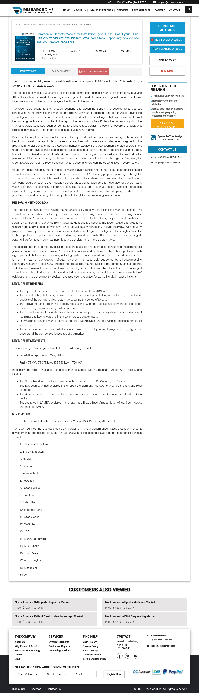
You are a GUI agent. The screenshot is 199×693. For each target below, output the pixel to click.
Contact (174, 10)
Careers (160, 10)
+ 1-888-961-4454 (122, 2)
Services (122, 10)
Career (18, 654)
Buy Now (167, 71)
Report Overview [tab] (28, 71)
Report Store (29, 24)
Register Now (114, 674)
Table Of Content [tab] (60, 71)
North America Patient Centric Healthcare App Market (49, 616)
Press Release (141, 10)
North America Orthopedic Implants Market (42, 602)
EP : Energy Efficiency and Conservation (49, 54)
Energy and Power (47, 24)
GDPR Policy (90, 642)
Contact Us (54, 689)
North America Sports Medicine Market (130, 602)
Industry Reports (101, 10)
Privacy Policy (90, 646)
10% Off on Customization (167, 125)
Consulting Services (60, 650)
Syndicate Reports (59, 642)
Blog (17, 659)
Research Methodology (27, 650)
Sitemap (36, 689)
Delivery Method (92, 654)
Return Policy (90, 650)
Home (66, 10)
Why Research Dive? (26, 646)
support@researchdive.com (170, 2)
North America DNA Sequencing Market (130, 616)
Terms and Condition (94, 659)
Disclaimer (18, 689)
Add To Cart (167, 60)
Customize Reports (59, 646)
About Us (80, 10)
